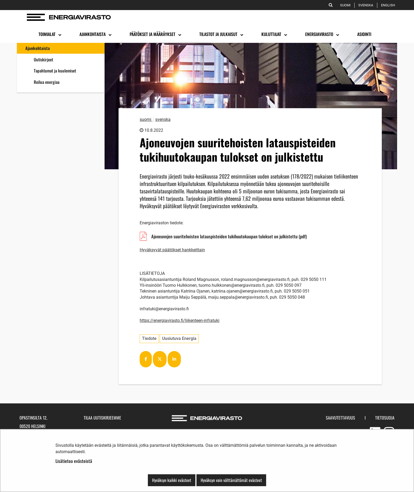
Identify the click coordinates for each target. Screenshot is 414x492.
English (389, 5)
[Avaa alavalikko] (59, 34)
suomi (146, 119)
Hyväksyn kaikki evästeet (171, 480)
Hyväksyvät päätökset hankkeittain (172, 249)
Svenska (366, 5)
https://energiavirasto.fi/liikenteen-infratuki (179, 320)
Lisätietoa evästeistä (73, 461)
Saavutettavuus (340, 418)
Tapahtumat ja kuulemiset (55, 70)
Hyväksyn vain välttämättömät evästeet (231, 480)
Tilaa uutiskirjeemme (102, 417)
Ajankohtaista (37, 48)
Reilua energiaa (66, 82)
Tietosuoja (384, 418)
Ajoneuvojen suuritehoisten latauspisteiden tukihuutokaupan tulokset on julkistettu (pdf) (229, 237)
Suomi (346, 5)
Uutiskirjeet (43, 59)
